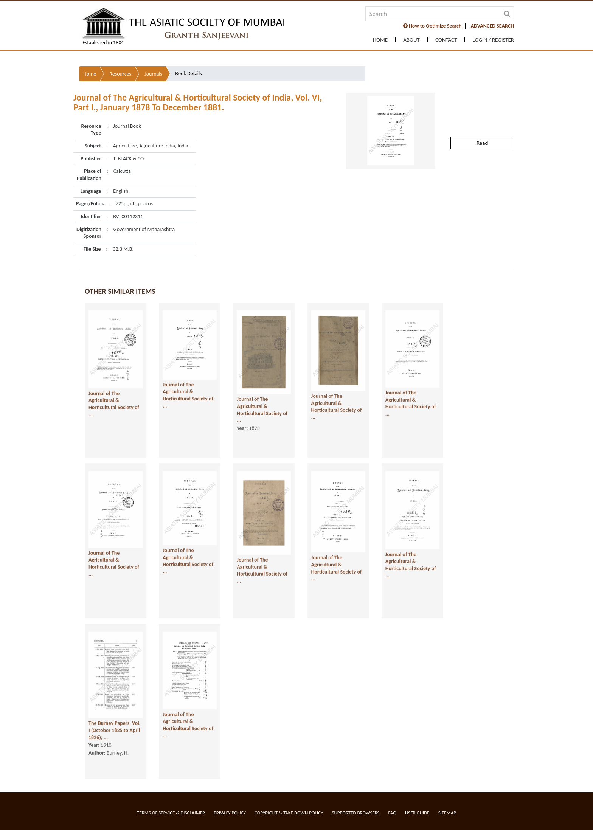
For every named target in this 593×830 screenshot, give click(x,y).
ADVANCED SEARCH (492, 26)
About (411, 39)
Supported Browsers (356, 813)
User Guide (417, 813)
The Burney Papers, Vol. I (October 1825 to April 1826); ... (114, 740)
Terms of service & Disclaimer (171, 813)
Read (482, 137)
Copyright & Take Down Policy (289, 813)
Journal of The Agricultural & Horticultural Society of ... (113, 413)
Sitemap (447, 813)
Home (380, 39)
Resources (120, 68)
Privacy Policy (230, 813)
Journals (153, 68)
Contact (446, 39)
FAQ (392, 813)
